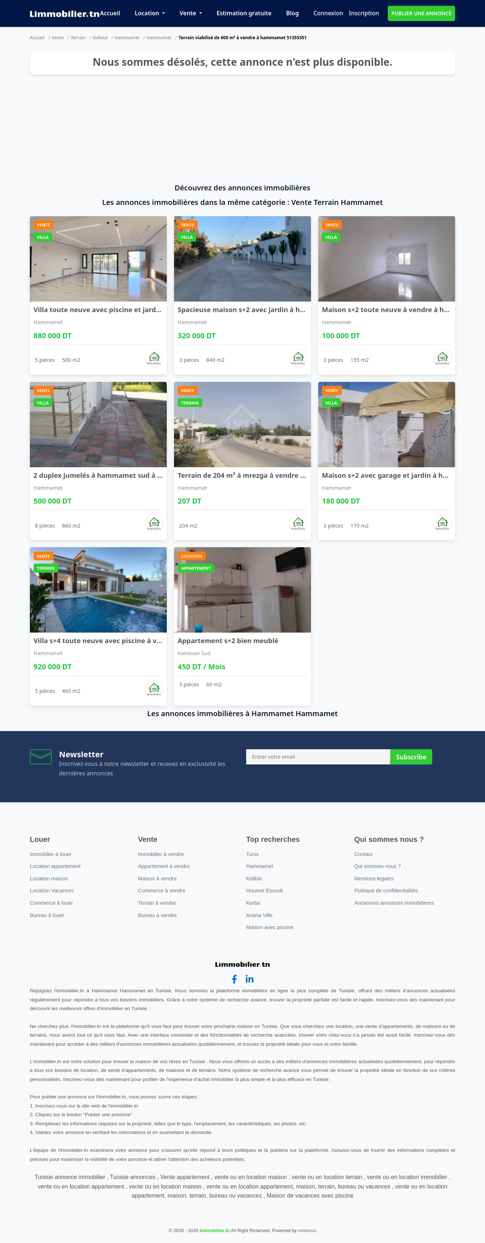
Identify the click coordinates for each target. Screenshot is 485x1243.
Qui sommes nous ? (377, 866)
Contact (363, 854)
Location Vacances (52, 890)
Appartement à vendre (164, 866)
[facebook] (234, 979)
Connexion (328, 13)
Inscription (364, 13)
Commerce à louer (51, 903)
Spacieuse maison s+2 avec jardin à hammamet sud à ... (269, 309)
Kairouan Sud (194, 653)
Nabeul (99, 38)
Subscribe (411, 756)
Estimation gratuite (244, 13)
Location (148, 13)
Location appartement (55, 866)
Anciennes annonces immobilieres (394, 903)
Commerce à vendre (161, 890)
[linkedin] (249, 979)
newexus (307, 1230)
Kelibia (254, 878)
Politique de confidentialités (386, 890)
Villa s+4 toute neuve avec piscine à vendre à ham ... (119, 640)
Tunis (252, 854)
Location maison (49, 878)
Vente (188, 13)
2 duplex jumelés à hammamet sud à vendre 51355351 (123, 475)
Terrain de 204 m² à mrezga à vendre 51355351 (254, 475)
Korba (253, 903)
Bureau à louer (47, 915)
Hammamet (127, 38)
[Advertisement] (242, 129)
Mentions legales (374, 878)
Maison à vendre (157, 878)
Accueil (110, 13)
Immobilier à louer (50, 854)
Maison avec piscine (269, 927)
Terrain (78, 38)
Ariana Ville (259, 915)
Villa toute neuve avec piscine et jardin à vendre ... (116, 309)
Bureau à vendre (157, 915)
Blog (292, 13)
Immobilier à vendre (161, 854)
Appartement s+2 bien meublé (228, 640)
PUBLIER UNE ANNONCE (421, 13)
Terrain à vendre (157, 903)
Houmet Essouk (264, 890)
